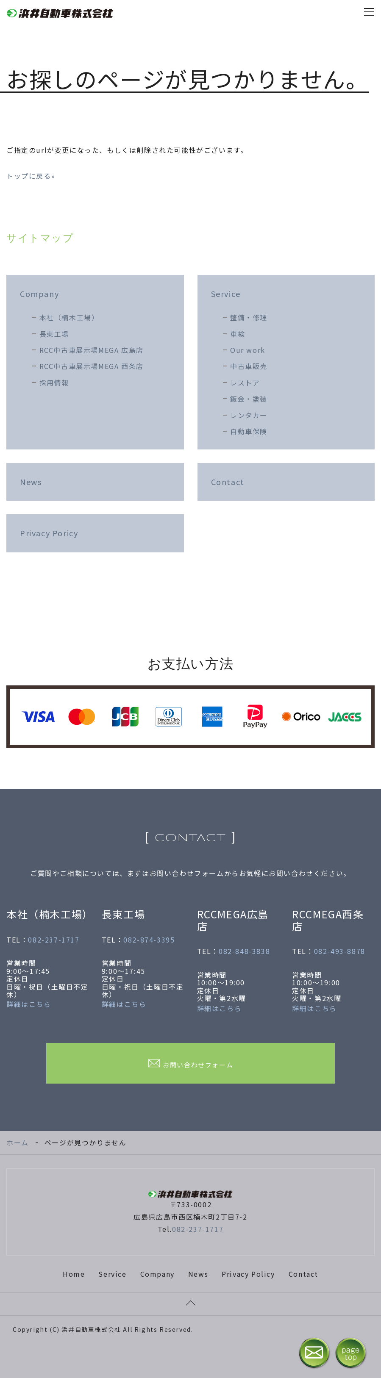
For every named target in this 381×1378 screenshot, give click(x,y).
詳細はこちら (28, 1004)
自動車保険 (248, 431)
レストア (245, 382)
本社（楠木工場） (69, 317)
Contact (228, 481)
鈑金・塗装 (248, 399)
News (31, 481)
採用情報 (54, 382)
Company (39, 293)
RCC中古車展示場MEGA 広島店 (91, 350)
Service (226, 293)
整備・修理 (248, 317)
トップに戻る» (30, 176)
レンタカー (248, 415)
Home (74, 1274)
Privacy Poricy (49, 532)
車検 (237, 334)
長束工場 (54, 334)
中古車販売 (248, 366)
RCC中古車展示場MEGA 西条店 (91, 366)
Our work (247, 350)
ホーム (17, 1142)
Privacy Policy (248, 1274)
